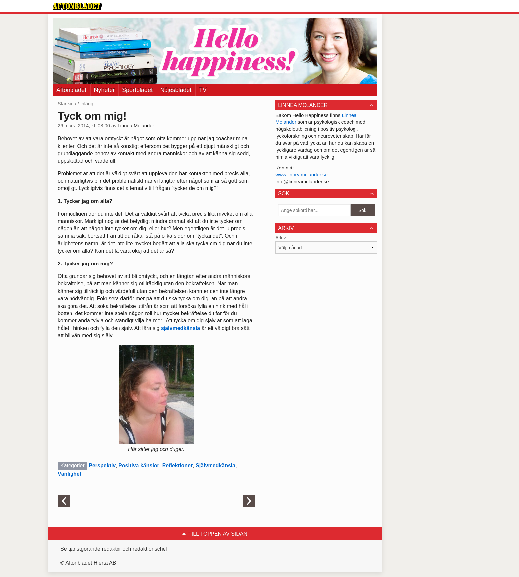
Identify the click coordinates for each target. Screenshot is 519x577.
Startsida (67, 103)
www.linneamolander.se (301, 174)
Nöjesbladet (176, 90)
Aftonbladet (71, 90)
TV (203, 90)
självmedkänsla (181, 328)
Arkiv (280, 237)
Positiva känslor (138, 465)
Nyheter (104, 90)
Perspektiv (102, 465)
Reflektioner (177, 465)
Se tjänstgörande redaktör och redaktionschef (113, 549)
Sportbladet (137, 90)
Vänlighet (69, 474)
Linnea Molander (136, 125)
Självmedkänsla (215, 465)
